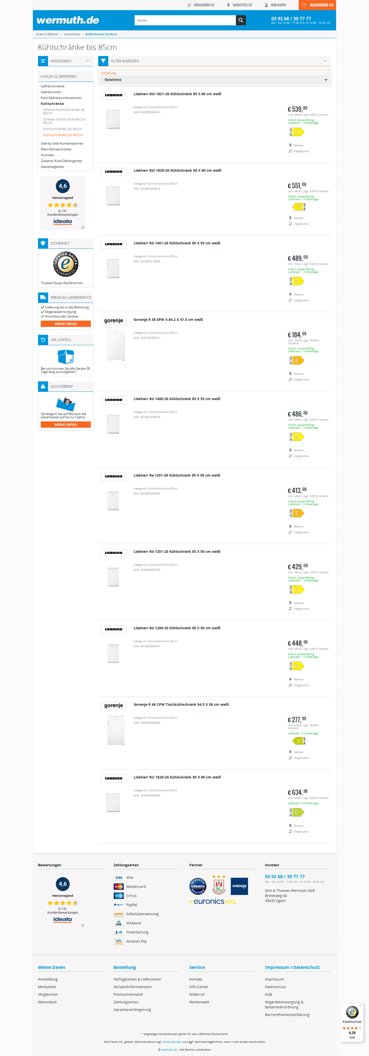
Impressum (274, 979)
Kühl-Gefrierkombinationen (61, 98)
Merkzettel (47, 986)
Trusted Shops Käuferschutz (62, 283)
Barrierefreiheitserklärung (287, 1014)
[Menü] (361, 1006)
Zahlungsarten (126, 1002)
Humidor (47, 155)
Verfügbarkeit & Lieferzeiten (137, 979)
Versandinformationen (133, 986)
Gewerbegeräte (52, 166)
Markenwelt (199, 1002)
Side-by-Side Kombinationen (62, 143)
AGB (268, 994)
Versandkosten (172, 1042)
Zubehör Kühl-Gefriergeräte (61, 161)
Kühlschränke (52, 103)
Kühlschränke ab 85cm (62, 128)
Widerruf (196, 994)
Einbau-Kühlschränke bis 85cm (64, 121)
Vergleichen (48, 994)
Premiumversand (128, 994)
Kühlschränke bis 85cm (63, 134)
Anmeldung (48, 979)
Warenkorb (47, 1002)
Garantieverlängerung (132, 1009)
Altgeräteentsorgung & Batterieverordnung (284, 1004)
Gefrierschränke (53, 86)
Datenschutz (275, 986)
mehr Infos (66, 323)
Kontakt (195, 979)
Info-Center (199, 986)
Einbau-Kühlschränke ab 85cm (64, 111)
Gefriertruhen (51, 92)
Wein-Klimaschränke (56, 149)
